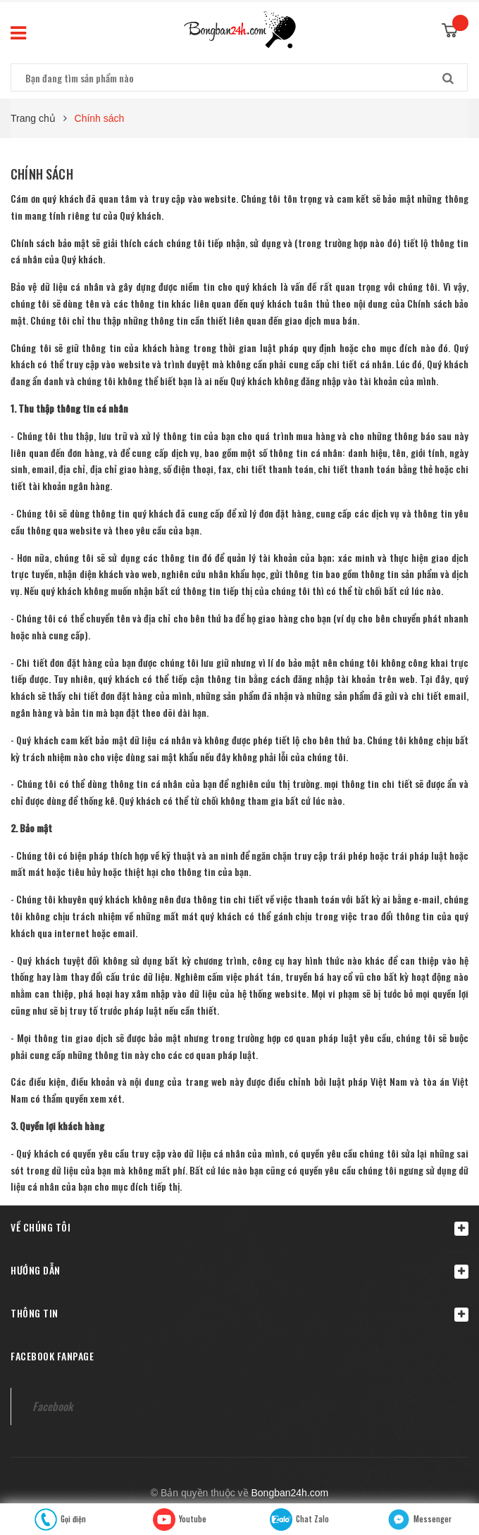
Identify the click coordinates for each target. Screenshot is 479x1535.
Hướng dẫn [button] (239, 1271)
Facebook (52, 1406)
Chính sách (42, 174)
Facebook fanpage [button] (52, 1355)
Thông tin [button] (239, 1313)
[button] (239, 1226)
